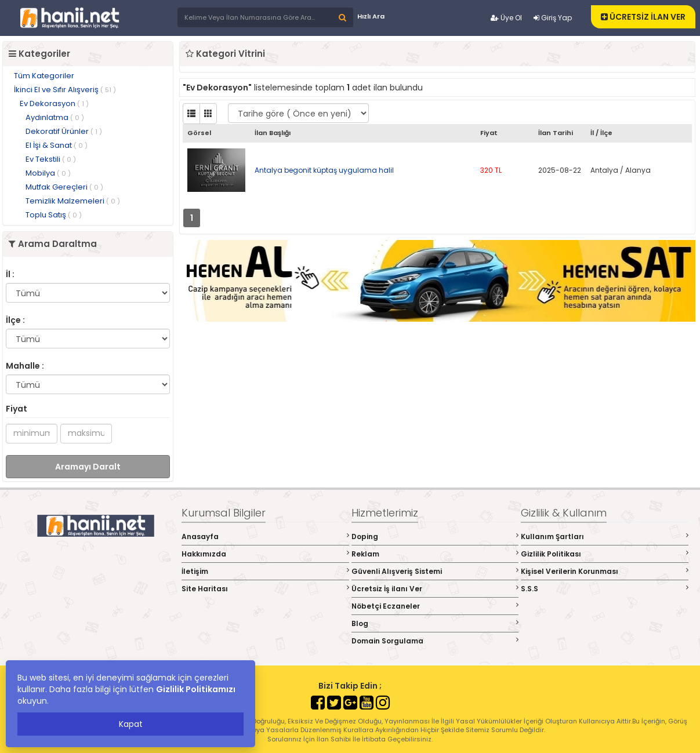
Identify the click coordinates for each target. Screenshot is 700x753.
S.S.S (604, 589)
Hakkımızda (265, 554)
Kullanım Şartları (604, 536)
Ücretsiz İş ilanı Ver (435, 589)
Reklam (435, 554)
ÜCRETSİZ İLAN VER (643, 17)
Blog (435, 623)
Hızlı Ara (371, 16)
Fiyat (16, 408)
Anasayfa (265, 536)
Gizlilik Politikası (604, 554)
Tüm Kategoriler (44, 75)
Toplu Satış (54, 214)
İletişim (265, 571)
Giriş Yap (553, 18)
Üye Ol (506, 18)
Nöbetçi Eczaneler (435, 606)
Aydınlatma (55, 117)
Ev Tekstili (51, 159)
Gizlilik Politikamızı (195, 689)
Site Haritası (265, 589)
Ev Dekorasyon (54, 103)
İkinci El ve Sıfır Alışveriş (65, 89)
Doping (435, 536)
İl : (10, 274)
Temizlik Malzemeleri (73, 200)
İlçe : (15, 320)
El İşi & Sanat (57, 145)
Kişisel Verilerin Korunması (604, 571)
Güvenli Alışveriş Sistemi (435, 571)
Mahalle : (25, 366)
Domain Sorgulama (435, 641)
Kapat (131, 724)
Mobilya (48, 173)
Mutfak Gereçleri (64, 186)
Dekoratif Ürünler (64, 131)
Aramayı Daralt (88, 466)
